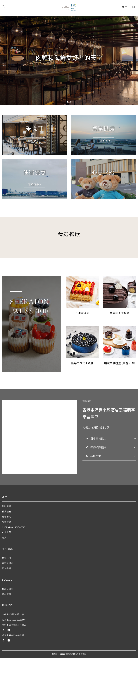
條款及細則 (7, 580)
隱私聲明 (6, 586)
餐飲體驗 (55, 29)
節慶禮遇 (11, 29)
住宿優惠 (40, 29)
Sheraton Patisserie (77, 29)
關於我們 (6, 575)
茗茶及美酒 (111, 29)
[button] (67, 119)
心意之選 (126, 29)
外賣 (97, 29)
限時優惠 (26, 29)
